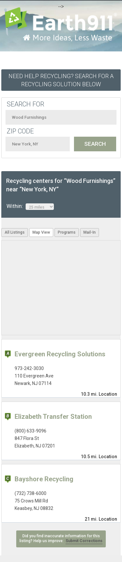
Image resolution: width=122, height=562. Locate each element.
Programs (67, 232)
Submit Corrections (84, 541)
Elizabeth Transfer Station (53, 416)
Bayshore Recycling (44, 479)
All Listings (15, 232)
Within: (30, 206)
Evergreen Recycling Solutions (60, 354)
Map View (41, 232)
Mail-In (89, 232)
